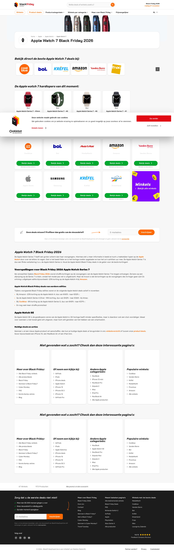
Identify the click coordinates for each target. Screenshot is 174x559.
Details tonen (37, 15)
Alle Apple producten (99, 405)
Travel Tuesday (83, 531)
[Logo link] (16, 543)
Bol (57, 158)
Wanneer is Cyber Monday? (87, 528)
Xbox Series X (110, 528)
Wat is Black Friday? (85, 522)
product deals (140, 336)
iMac (93, 394)
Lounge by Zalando (139, 531)
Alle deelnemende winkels (114, 506)
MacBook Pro (96, 388)
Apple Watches (60, 454)
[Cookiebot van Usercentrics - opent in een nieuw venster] (15, 19)
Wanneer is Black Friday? (27, 388)
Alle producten (110, 531)
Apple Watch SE (97, 454)
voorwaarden (125, 244)
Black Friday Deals (111, 509)
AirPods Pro (58, 402)
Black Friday (22, 385)
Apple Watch (49, 36)
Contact (80, 512)
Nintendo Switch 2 (111, 515)
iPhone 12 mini (96, 384)
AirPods (57, 378)
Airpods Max (96, 460)
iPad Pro (94, 398)
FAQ (19, 395)
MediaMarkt (87, 158)
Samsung (58, 190)
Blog (19, 402)
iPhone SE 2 (59, 395)
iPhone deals (59, 385)
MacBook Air (96, 401)
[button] (145, 540)
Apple (40, 36)
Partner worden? (131, 554)
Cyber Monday (23, 392)
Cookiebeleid (155, 554)
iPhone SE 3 (59, 468)
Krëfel (87, 190)
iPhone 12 (58, 399)
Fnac (134, 525)
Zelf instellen (154, 13)
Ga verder (154, 6)
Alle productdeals (24, 382)
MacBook (94, 381)
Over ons (81, 509)
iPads (56, 382)
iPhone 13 (58, 392)
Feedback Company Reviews (141, 542)
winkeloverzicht (113, 336)
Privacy (143, 554)
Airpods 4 (94, 464)
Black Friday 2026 (42, 279)
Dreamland (116, 190)
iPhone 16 (58, 461)
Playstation (109, 525)
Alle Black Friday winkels (26, 378)
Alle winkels (132, 399)
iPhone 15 (58, 465)
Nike (133, 528)
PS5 (106, 512)
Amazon (116, 158)
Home (33, 36)
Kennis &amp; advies (25, 399)
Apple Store (28, 190)
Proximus (131, 392)
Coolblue (28, 158)
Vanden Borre (146, 158)
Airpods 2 (94, 391)
